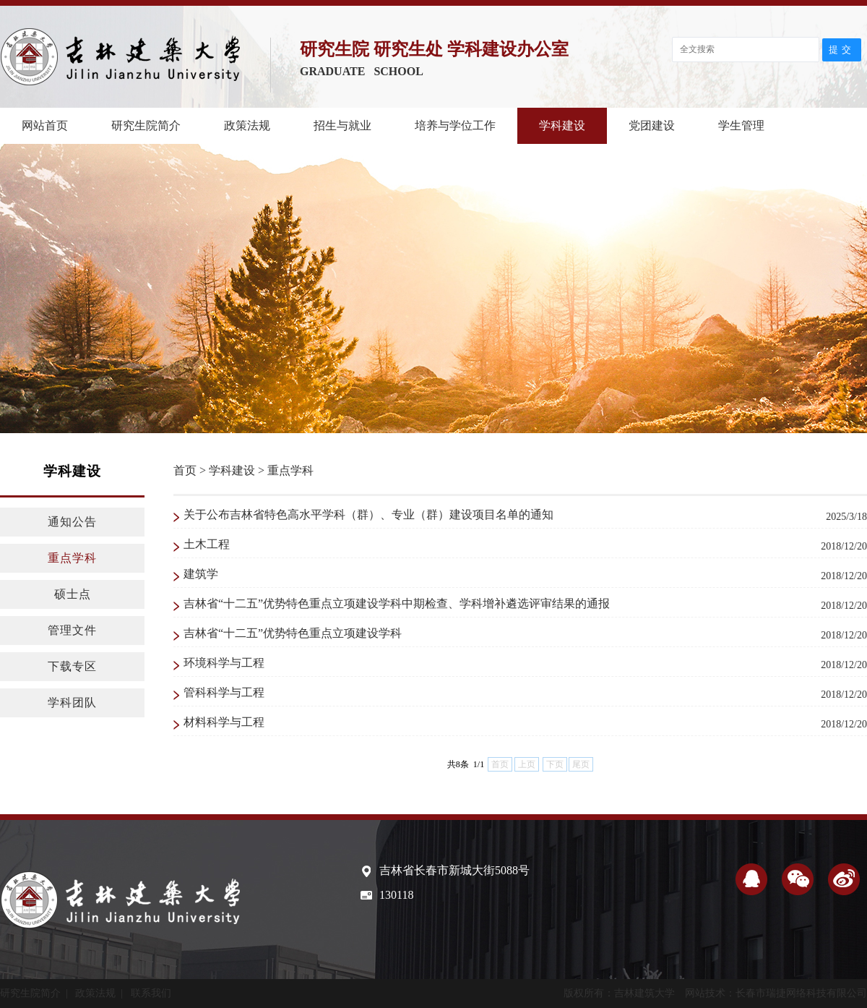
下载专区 (72, 666)
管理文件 (72, 630)
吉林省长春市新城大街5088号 (454, 870)
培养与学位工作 (455, 125)
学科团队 (72, 702)
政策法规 (247, 125)
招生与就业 (342, 125)
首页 (185, 470)
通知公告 (72, 522)
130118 (396, 895)
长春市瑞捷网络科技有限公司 (801, 993)
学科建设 (562, 125)
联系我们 (151, 993)
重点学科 (72, 558)
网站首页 (45, 125)
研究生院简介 (146, 125)
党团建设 (652, 125)
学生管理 (741, 125)
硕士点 (72, 594)
